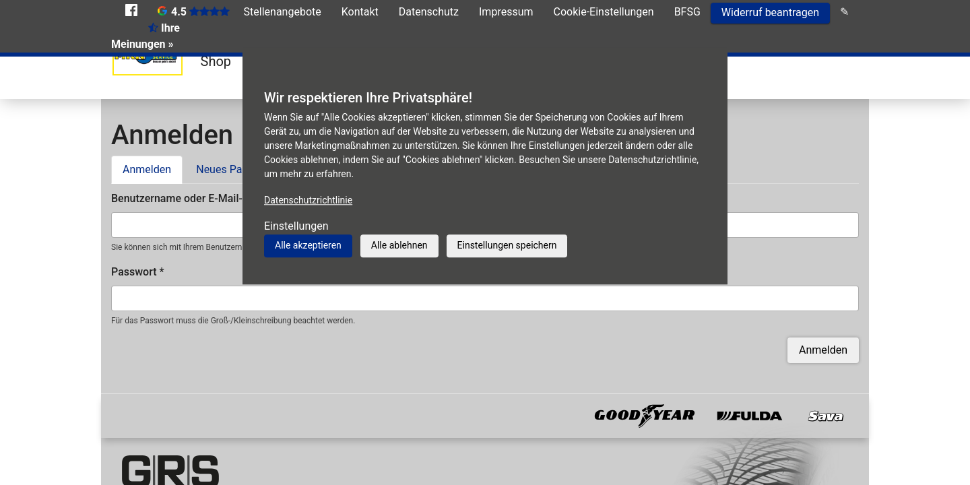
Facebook (131, 10)
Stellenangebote (282, 11)
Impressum (506, 11)
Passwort (137, 271)
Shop (216, 61)
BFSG (687, 11)
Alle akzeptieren (308, 245)
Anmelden (153, 168)
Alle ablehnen (399, 245)
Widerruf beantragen (770, 12)
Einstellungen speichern (507, 245)
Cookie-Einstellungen (604, 11)
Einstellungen (296, 226)
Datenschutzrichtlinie (308, 200)
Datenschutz (429, 11)
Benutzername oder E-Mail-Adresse (200, 198)
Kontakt (360, 11)
